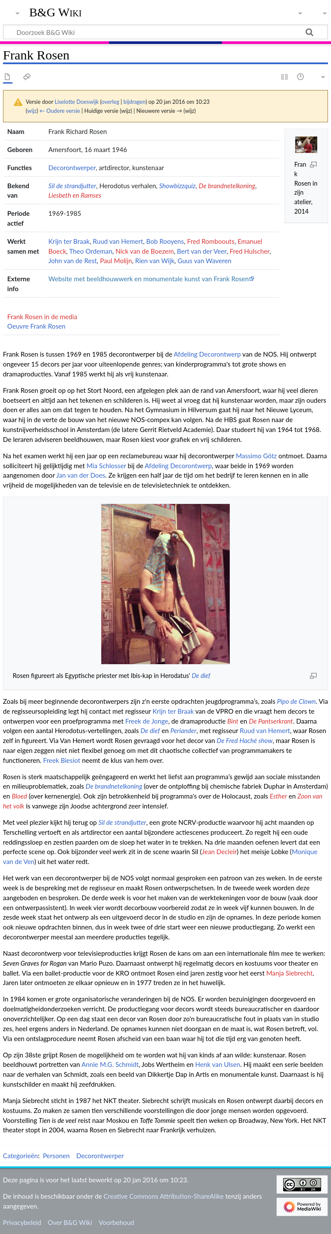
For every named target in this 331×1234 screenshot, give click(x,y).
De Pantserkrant (271, 721)
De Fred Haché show (245, 740)
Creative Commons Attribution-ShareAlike (163, 1196)
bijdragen (134, 101)
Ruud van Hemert (118, 241)
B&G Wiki (55, 12)
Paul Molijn (116, 260)
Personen (56, 1155)
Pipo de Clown (296, 701)
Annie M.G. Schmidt (110, 1064)
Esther (278, 796)
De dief (201, 675)
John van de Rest (72, 260)
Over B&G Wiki (70, 1222)
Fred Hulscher (249, 251)
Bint (232, 721)
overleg (110, 101)
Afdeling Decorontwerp (207, 354)
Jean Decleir (219, 851)
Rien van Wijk (154, 260)
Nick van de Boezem (145, 251)
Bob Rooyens (165, 241)
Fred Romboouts (210, 241)
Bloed (19, 796)
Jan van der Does (81, 475)
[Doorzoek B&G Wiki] (165, 32)
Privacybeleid (22, 1222)
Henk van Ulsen (217, 1064)
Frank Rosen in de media (42, 316)
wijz (32, 110)
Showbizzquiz (177, 186)
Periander (183, 730)
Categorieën (20, 1155)
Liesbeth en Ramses (74, 195)
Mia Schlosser (106, 465)
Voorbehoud (116, 1222)
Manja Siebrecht (289, 973)
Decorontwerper (72, 167)
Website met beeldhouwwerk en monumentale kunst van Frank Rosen (148, 279)
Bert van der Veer (201, 251)
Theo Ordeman (90, 251)
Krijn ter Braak (69, 241)
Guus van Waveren (204, 260)
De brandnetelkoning (227, 186)
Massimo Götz (256, 456)
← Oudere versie (60, 110)
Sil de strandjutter (72, 186)
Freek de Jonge (146, 721)
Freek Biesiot (61, 760)
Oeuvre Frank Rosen (36, 326)
